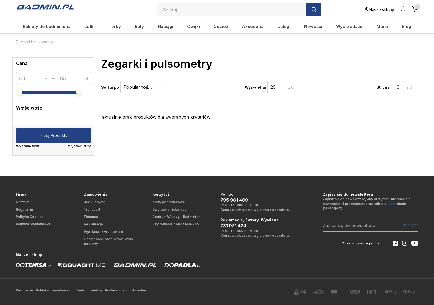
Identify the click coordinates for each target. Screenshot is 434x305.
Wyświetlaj (255, 87)
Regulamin (24, 209)
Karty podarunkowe (168, 202)
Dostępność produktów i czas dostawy (108, 241)
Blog (406, 26)
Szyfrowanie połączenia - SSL (176, 224)
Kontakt (22, 202)
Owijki (193, 26)
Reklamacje (93, 224)
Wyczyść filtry (79, 146)
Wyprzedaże (349, 26)
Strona (383, 87)
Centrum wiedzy (88, 290)
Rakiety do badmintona (47, 26)
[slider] (20, 92)
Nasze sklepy (379, 9)
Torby (114, 26)
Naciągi (165, 26)
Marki (382, 26)
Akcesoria (253, 26)
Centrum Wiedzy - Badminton (176, 217)
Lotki (89, 26)
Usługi (283, 26)
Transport (92, 209)
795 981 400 (234, 200)
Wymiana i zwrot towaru (103, 232)
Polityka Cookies (29, 217)
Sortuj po (110, 87)
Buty (139, 26)
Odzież (220, 26)
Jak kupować (94, 202)
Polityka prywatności (33, 224)
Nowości (313, 26)
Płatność (91, 217)
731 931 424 (233, 225)
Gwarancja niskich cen (170, 209)
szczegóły (332, 208)
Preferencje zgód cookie (125, 290)
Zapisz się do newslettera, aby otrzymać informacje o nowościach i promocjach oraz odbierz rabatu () (367, 203)
